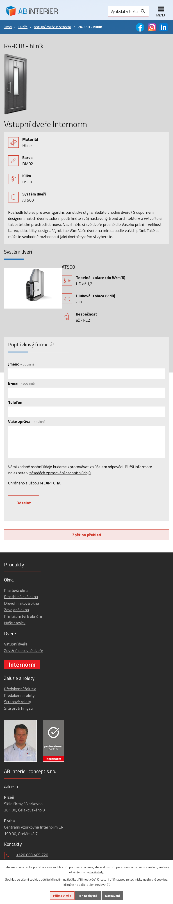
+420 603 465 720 (32, 855)
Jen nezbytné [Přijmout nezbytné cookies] (88, 895)
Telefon (15, 402)
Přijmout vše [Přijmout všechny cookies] (62, 895)
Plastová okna (16, 590)
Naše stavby (14, 623)
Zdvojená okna (16, 610)
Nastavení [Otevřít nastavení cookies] (112, 895)
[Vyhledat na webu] (128, 11)
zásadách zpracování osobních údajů (60, 473)
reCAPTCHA (50, 483)
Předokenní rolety (19, 695)
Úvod (8, 27)
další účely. (96, 872)
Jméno (21, 364)
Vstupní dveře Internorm (52, 27)
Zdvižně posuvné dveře (23, 650)
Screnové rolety (17, 702)
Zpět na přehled (86, 535)
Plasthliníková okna (21, 597)
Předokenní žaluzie (20, 689)
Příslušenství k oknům (23, 616)
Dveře (22, 27)
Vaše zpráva (27, 421)
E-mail (21, 383)
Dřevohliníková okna (21, 603)
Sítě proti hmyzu (18, 708)
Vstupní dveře (15, 644)
